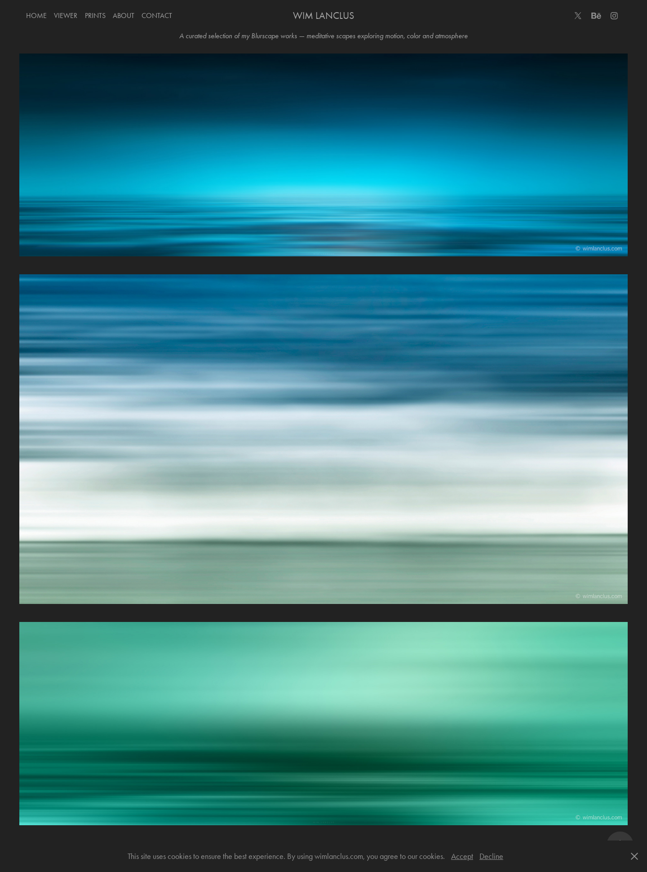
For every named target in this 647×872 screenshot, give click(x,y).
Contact (157, 15)
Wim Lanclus (323, 16)
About (123, 15)
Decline (491, 856)
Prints (95, 15)
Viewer (65, 15)
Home (36, 15)
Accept (462, 856)
